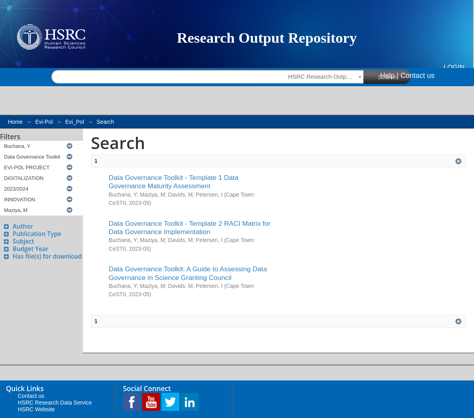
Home (15, 122)
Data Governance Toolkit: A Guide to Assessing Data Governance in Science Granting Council (188, 273)
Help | (389, 75)
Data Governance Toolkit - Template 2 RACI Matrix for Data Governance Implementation (190, 227)
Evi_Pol (74, 122)
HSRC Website (36, 409)
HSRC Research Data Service (55, 402)
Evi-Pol (44, 122)
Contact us (417, 75)
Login (454, 67)
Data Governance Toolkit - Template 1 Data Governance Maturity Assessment (174, 182)
